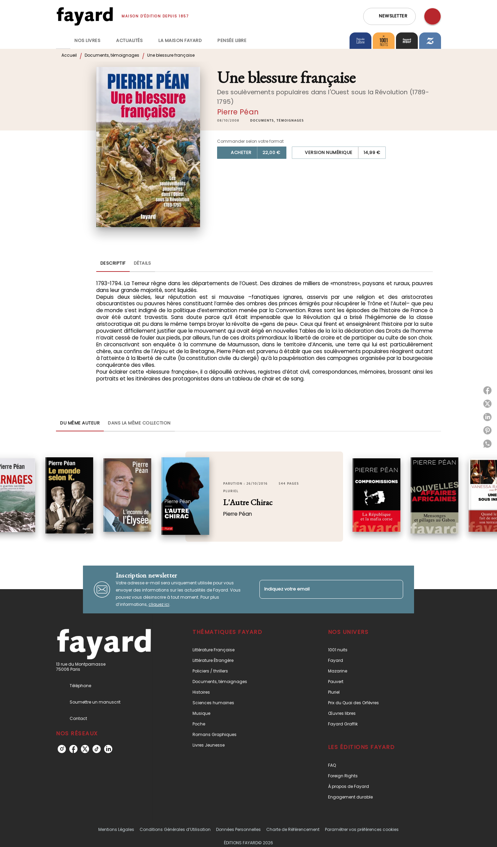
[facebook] (73, 749)
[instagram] (62, 749)
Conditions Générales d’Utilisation (175, 829)
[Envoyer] (395, 589)
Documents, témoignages (112, 55)
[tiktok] (96, 749)
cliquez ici (158, 604)
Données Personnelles (238, 829)
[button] (389, 16)
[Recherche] (432, 16)
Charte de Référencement (293, 829)
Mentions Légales (116, 829)
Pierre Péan (238, 112)
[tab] (63, 40)
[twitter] (85, 749)
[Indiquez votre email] (322, 589)
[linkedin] (108, 749)
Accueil (69, 55)
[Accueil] (84, 16)
